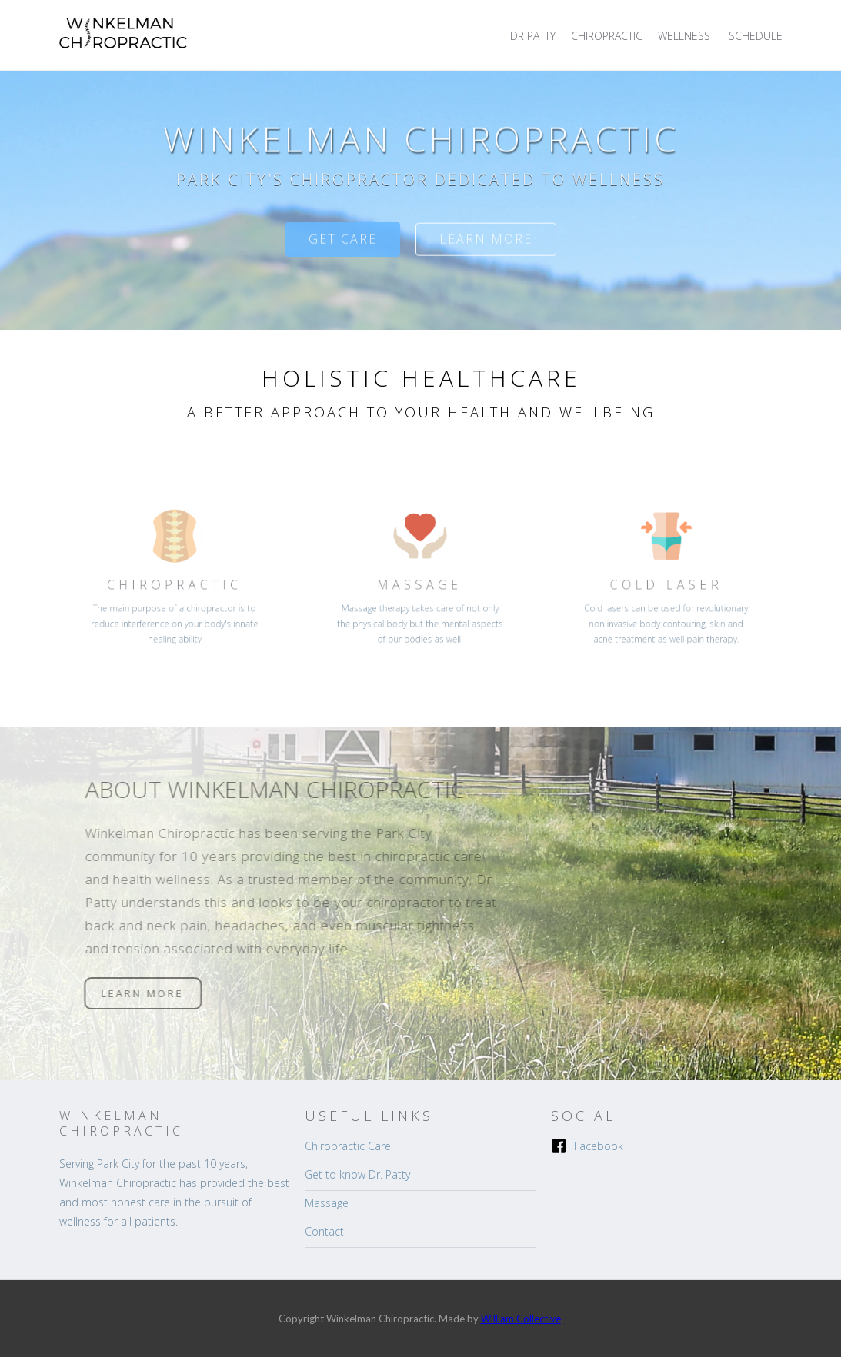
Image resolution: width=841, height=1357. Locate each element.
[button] (685, 36)
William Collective (521, 1318)
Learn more (485, 250)
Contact (324, 1231)
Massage (327, 1203)
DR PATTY (533, 35)
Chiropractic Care (348, 1146)
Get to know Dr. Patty (357, 1174)
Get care (343, 250)
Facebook (598, 1146)
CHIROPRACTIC (606, 35)
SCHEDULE (756, 35)
